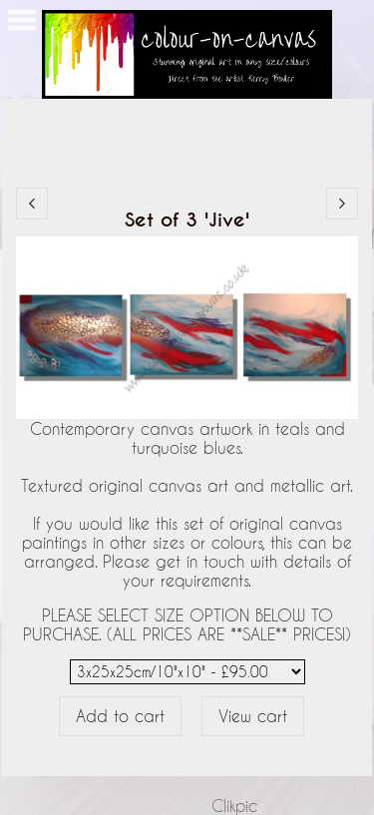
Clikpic (234, 805)
